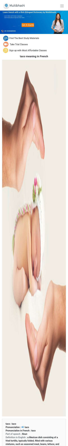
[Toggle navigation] (62, 6)
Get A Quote (28, 25)
